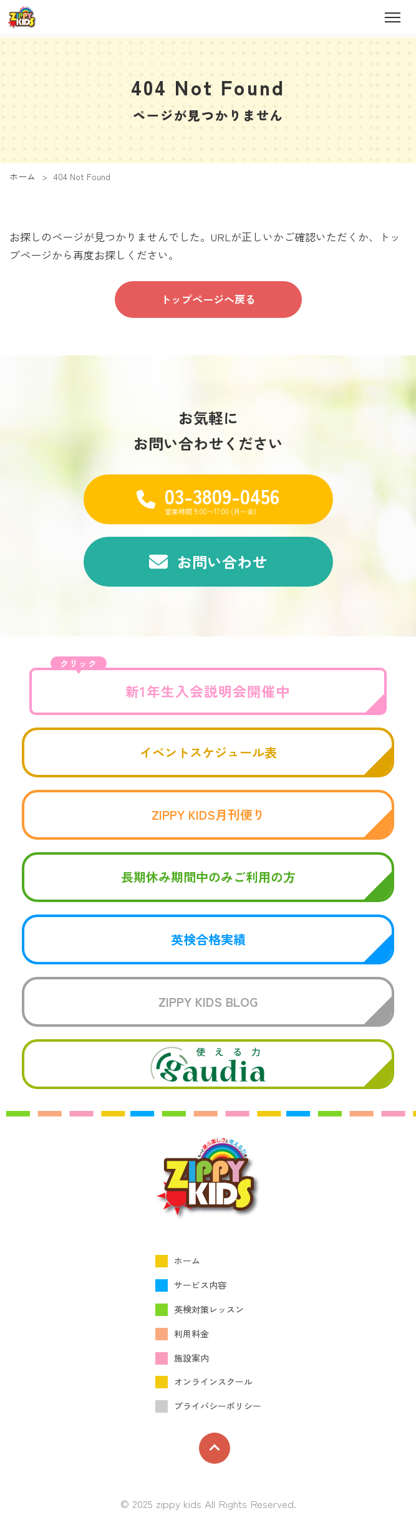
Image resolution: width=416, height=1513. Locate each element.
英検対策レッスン (209, 1309)
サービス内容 (200, 1285)
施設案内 (191, 1358)
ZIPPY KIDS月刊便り (208, 814)
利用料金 (191, 1333)
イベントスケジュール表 (208, 752)
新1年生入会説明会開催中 (171, 684)
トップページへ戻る (208, 299)
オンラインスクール (213, 1381)
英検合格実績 (208, 939)
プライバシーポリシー (217, 1406)
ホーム (22, 176)
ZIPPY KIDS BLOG (208, 1001)
